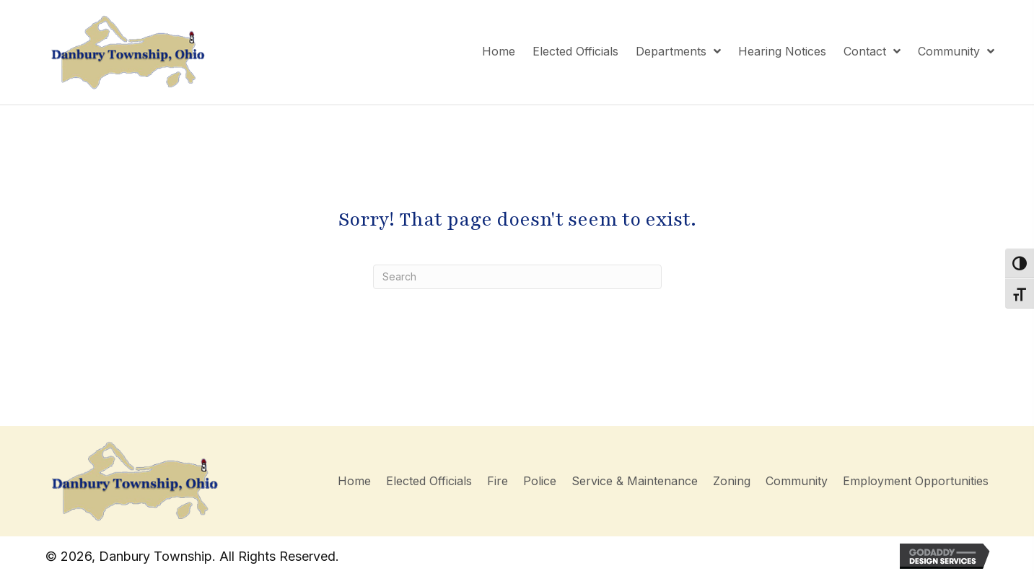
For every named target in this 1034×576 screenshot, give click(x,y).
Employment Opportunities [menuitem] (916, 481)
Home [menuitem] (354, 481)
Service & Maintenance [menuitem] (634, 481)
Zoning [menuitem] (731, 481)
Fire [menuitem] (497, 481)
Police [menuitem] (539, 481)
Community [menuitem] (797, 481)
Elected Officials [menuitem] (429, 481)
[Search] (517, 277)
